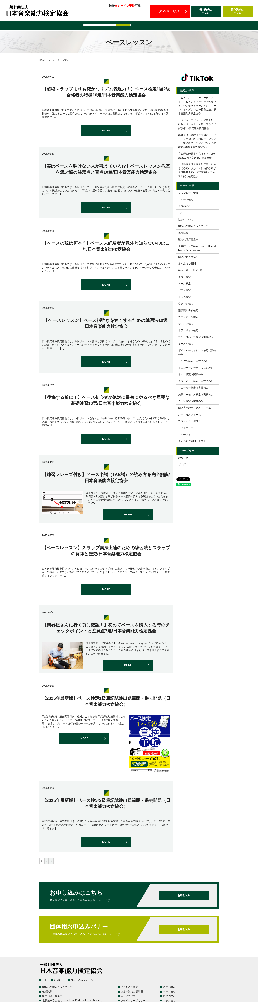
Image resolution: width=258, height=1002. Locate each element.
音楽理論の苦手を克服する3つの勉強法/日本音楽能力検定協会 (196, 155)
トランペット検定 (188, 330)
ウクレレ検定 (185, 303)
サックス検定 (185, 323)
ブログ (182, 464)
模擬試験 (110, 26)
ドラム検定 (184, 297)
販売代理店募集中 (131, 26)
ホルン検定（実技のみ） (192, 374)
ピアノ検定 (184, 290)
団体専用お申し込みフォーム (194, 407)
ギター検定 (184, 277)
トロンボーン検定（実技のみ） (195, 367)
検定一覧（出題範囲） (26, 26)
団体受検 (238, 11)
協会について (185, 219)
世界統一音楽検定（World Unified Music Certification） (183, 26)
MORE (106, 130)
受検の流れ (184, 206)
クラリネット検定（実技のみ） (195, 381)
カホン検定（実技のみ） (192, 401)
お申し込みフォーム (189, 414)
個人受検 (206, 11)
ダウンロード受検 (170, 11)
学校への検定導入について (84, 26)
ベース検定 (184, 283)
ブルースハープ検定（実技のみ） (197, 337)
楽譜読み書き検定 (188, 310)
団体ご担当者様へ (234, 26)
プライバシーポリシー (190, 421)
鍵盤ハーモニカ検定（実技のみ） (197, 394)
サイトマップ (185, 427)
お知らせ (183, 457)
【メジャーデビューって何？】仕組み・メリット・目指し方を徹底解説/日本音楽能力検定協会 (197, 124)
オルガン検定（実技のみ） (193, 361)
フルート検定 (185, 199)
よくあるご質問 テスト (192, 441)
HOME (42, 60)
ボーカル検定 (185, 343)
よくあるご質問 (54, 26)
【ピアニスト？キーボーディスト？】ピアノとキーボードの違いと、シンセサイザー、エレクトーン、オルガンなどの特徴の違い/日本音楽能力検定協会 (197, 105)
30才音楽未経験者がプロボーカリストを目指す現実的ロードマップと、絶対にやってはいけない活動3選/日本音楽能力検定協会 (197, 140)
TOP (180, 212)
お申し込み (184, 895)
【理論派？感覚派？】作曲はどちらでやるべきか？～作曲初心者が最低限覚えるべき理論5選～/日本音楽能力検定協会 (197, 170)
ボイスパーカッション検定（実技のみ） (197, 352)
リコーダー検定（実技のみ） (194, 387)
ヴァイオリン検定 (188, 317)
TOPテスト (184, 434)
